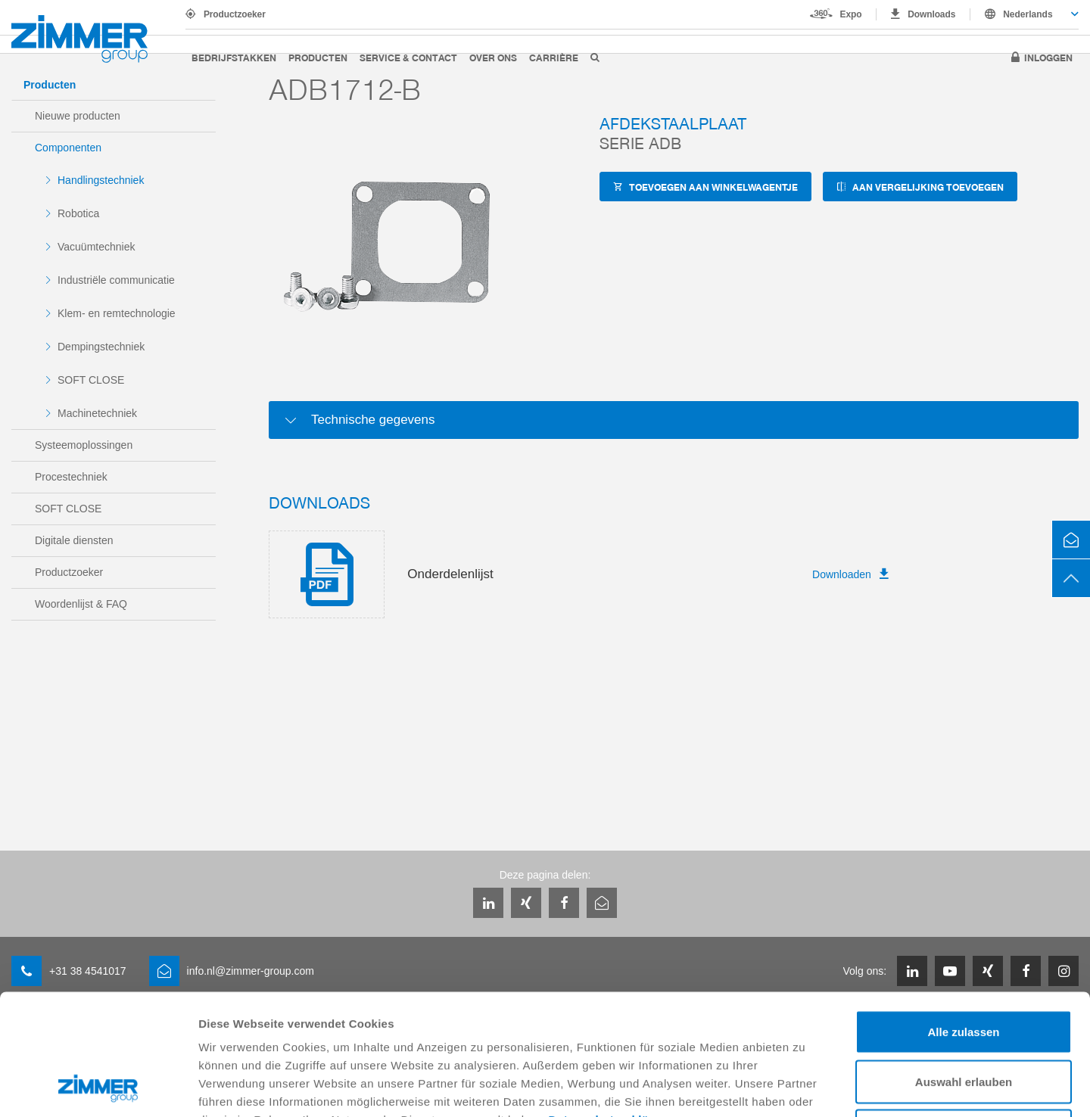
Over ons (493, 57)
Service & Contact (408, 57)
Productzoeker (235, 14)
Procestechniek (71, 477)
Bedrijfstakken (234, 57)
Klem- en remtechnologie (117, 313)
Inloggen (1048, 57)
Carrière (553, 57)
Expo (851, 14)
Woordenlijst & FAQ (81, 604)
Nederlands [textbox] (1027, 14)
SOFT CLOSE (91, 380)
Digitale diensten (74, 540)
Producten (317, 57)
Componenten (68, 148)
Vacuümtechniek (96, 247)
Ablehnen (963, 1017)
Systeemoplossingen (83, 445)
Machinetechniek (97, 413)
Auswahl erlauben (963, 968)
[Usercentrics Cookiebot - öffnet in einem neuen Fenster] (98, 1087)
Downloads (931, 14)
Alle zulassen (963, 918)
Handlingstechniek (101, 180)
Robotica (78, 213)
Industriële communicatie (116, 280)
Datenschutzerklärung (612, 1006)
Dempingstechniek (101, 347)
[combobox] (1024, 14)
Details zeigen (805, 1087)
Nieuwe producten (77, 116)
